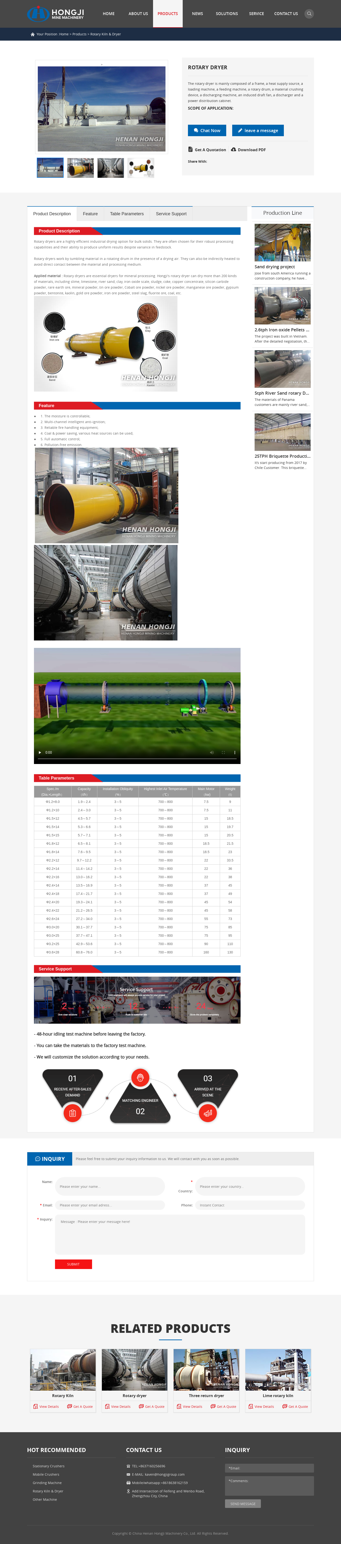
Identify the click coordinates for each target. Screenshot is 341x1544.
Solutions (227, 13)
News (197, 13)
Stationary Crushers (49, 1466)
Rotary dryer (135, 1395)
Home (109, 13)
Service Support (171, 213)
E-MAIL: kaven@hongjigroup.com (158, 1474)
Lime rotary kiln (278, 1395)
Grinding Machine (47, 1482)
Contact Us (286, 13)
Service (256, 13)
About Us (138, 13)
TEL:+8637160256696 (148, 1466)
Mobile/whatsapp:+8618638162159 (160, 1482)
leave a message (258, 130)
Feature (90, 213)
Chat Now (207, 130)
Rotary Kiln (63, 1395)
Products (168, 13)
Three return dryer (206, 1395)
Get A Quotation (207, 149)
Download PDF (248, 149)
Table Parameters (127, 213)
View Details (46, 1407)
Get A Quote (80, 1407)
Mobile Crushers (46, 1474)
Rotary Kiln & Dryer (105, 34)
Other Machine (45, 1499)
